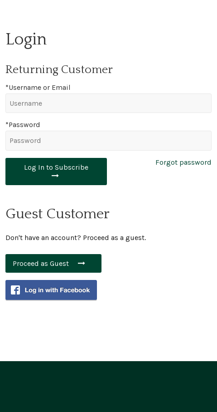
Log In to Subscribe (56, 171)
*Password (22, 124)
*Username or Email (38, 87)
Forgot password (183, 162)
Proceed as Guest (53, 263)
